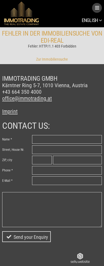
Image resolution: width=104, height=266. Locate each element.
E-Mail (6, 181)
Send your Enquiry (31, 237)
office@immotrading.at (27, 98)
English (92, 20)
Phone (6, 170)
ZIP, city (7, 160)
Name (6, 139)
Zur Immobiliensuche (52, 59)
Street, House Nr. (13, 150)
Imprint (10, 111)
